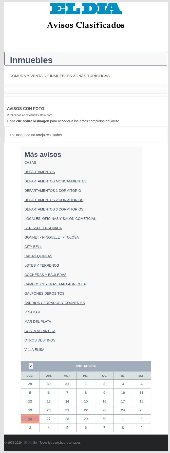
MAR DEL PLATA (37, 322)
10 (123, 393)
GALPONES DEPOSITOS (44, 293)
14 (67, 401)
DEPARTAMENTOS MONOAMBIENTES (55, 181)
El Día (28, 442)
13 (49, 401)
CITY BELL (33, 247)
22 (86, 410)
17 (123, 401)
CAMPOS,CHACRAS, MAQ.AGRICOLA (55, 284)
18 (142, 401)
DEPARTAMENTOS (39, 172)
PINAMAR (32, 312)
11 (142, 393)
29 (30, 384)
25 (142, 410)
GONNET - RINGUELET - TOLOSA (51, 237)
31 (67, 384)
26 (30, 419)
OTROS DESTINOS (39, 340)
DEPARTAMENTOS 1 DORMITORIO (52, 191)
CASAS (30, 162)
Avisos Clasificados (86, 24)
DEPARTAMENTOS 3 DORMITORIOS (53, 209)
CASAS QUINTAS (38, 256)
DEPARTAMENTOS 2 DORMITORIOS (53, 200)
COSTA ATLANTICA (40, 331)
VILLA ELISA (34, 350)
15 (86, 401)
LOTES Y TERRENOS (41, 265)
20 (49, 410)
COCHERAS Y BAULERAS (45, 275)
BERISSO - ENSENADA (43, 228)
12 (30, 401)
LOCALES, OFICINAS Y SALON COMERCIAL (60, 219)
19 (30, 410)
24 (123, 410)
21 (67, 410)
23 (104, 410)
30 (49, 384)
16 (104, 401)
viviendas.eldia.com (39, 115)
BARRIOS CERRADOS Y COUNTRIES (54, 303)
